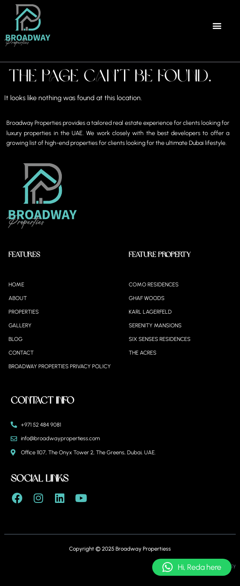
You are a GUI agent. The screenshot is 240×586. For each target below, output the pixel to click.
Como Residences (154, 284)
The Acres (142, 352)
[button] (217, 26)
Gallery (20, 325)
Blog (16, 339)
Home (16, 284)
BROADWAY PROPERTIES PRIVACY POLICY (60, 366)
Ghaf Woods (147, 298)
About (18, 298)
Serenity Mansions (155, 325)
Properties (24, 312)
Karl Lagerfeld (150, 312)
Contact (21, 352)
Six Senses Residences (160, 339)
